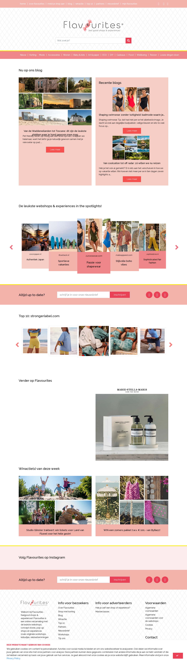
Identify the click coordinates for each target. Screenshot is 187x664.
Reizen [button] (153, 55)
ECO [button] (104, 55)
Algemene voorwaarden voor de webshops (154, 618)
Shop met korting (66, 611)
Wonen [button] (66, 55)
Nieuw (23, 55)
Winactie (79, 4)
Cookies (149, 625)
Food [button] (131, 55)
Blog (70, 4)
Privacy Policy (13, 658)
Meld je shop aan (56, 4)
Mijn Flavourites (129, 4)
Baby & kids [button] (79, 55)
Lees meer (55, 149)
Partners (100, 4)
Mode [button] (42, 55)
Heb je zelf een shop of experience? (112, 608)
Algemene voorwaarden (151, 609)
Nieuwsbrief (113, 4)
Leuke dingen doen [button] (169, 55)
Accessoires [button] (54, 55)
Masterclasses (102, 611)
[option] (93, 246)
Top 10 (90, 4)
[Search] (90, 41)
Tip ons (61, 638)
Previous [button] (10, 245)
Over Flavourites (36, 4)
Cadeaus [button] (121, 55)
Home (23, 4)
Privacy (148, 628)
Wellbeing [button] (142, 55)
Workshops (63, 634)
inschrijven (120, 294)
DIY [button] (111, 55)
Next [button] (176, 245)
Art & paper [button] (93, 55)
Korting (32, 55)
